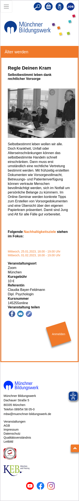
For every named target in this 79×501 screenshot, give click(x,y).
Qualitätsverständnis (17, 437)
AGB (7, 425)
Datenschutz (12, 433)
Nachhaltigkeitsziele (40, 232)
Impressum (11, 429)
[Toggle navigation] (6, 6)
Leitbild (8, 441)
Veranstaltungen (14, 421)
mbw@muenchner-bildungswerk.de (27, 414)
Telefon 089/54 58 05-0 (19, 409)
